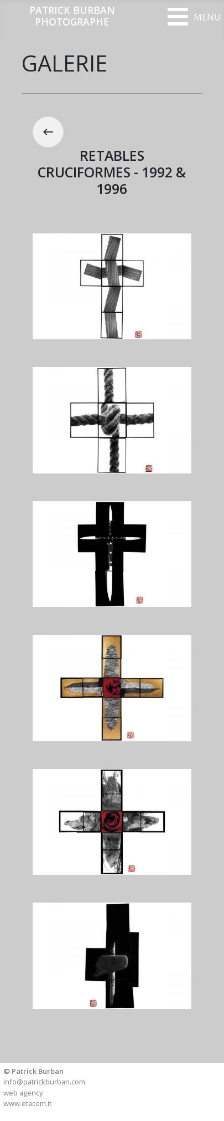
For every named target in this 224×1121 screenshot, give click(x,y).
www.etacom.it (27, 1103)
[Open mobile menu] (193, 16)
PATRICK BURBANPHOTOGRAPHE (72, 15)
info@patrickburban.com (44, 1082)
